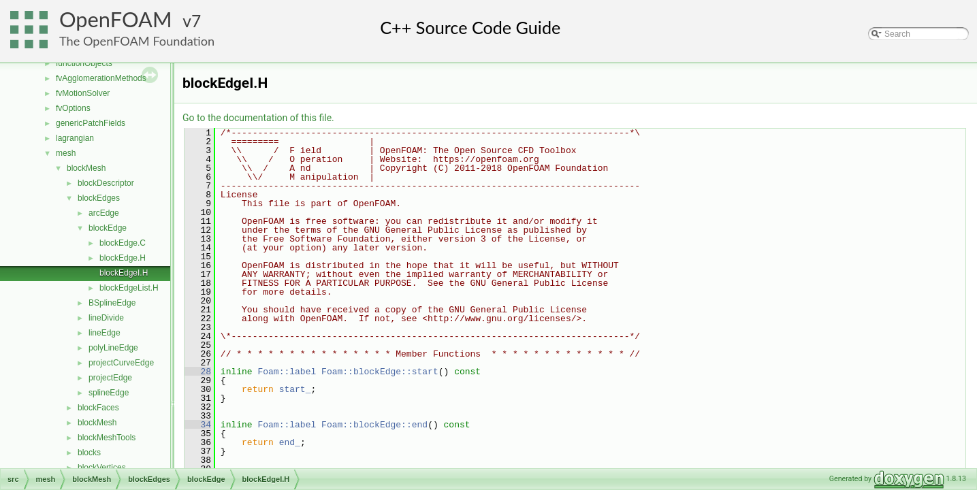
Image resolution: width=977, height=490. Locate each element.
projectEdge (110, 377)
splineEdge (109, 392)
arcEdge (104, 213)
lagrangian (75, 138)
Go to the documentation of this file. (258, 117)
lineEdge (105, 333)
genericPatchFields (90, 123)
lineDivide (106, 318)
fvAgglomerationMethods (101, 78)
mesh (66, 153)
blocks (89, 452)
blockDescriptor (106, 183)
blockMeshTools (106, 437)
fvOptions (73, 108)
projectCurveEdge (121, 363)
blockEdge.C (122, 243)
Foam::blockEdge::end (374, 425)
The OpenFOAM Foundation (136, 40)
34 (198, 425)
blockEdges (99, 198)
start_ (295, 389)
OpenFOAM (115, 19)
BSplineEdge (112, 303)
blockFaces (98, 407)
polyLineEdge (113, 348)
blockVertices (102, 467)
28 (198, 371)
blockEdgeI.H (123, 273)
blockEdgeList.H (129, 288)
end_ (289, 442)
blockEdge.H (122, 258)
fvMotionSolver (83, 93)
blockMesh (86, 168)
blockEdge (108, 228)
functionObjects (84, 63)
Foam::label (286, 371)
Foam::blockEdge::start (379, 371)
